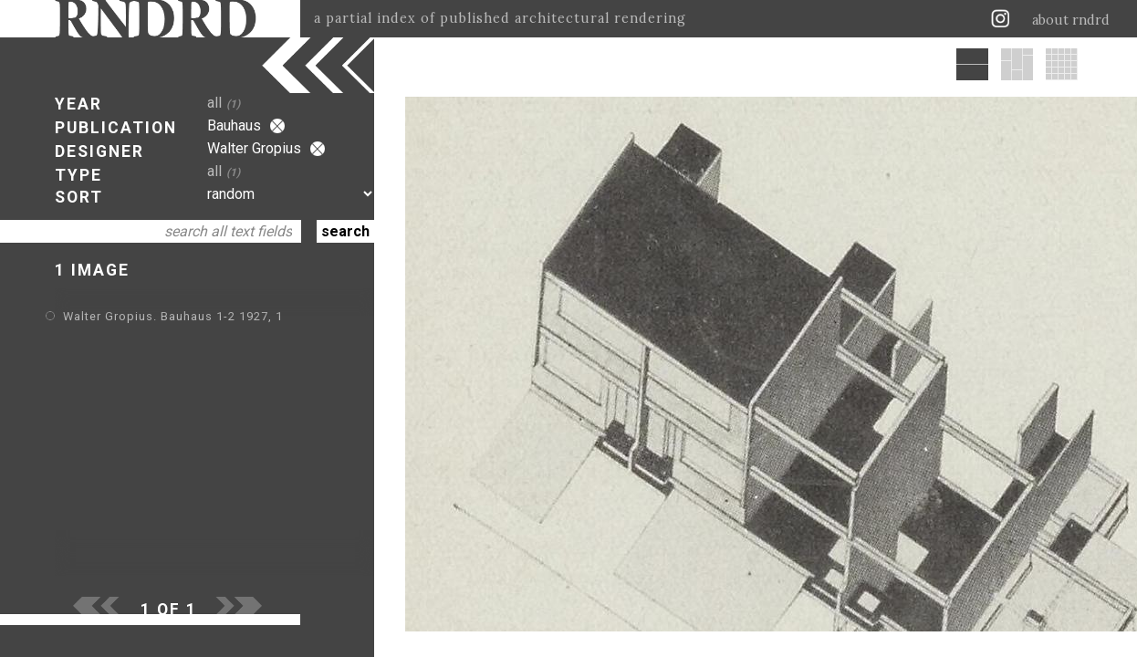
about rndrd (1071, 20)
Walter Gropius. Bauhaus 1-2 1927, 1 (173, 316)
